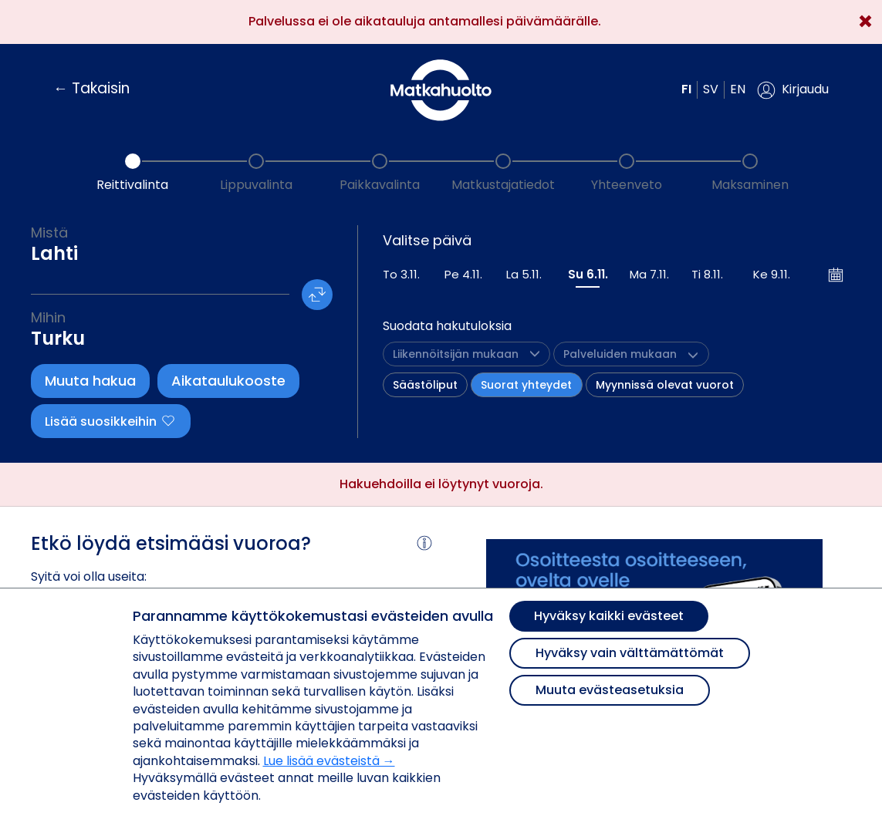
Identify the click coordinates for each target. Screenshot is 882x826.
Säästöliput (425, 385)
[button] (793, 90)
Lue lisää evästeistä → (329, 761)
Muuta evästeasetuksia (610, 690)
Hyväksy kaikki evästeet (609, 616)
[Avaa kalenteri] (836, 274)
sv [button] (710, 89)
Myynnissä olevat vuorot (665, 385)
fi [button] (686, 89)
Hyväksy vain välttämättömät (630, 653)
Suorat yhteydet (526, 385)
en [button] (737, 89)
